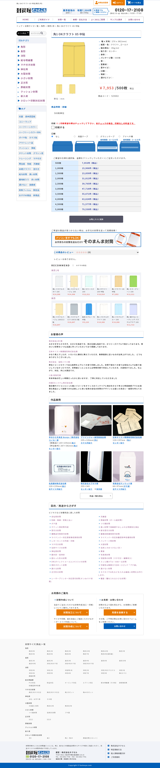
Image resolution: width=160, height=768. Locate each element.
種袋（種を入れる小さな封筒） (114, 578)
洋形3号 (122, 670)
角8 (128, 440)
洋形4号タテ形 (70, 663)
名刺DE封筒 (51, 712)
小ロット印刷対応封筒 (33, 100)
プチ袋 (67, 712)
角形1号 (55, 270)
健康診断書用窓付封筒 (110, 534)
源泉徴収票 (123, 683)
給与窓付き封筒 (107, 530)
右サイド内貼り (56, 489)
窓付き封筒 (56, 530)
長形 (23, 51)
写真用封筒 (105, 554)
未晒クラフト (25, 168)
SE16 (49, 719)
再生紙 (22, 163)
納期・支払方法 (80, 19)
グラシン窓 (38, 153)
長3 (73, 443)
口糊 (53, 133)
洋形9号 (104, 673)
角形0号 (32, 651)
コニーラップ (25, 121)
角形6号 (68, 654)
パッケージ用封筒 (108, 541)
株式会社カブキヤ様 (89, 483)
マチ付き (37, 158)
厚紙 (33, 147)
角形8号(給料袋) (107, 654)
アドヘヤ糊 (128, 136)
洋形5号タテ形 (88, 663)
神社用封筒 (56, 551)
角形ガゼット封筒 (59, 565)
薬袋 (102, 551)
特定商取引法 (116, 749)
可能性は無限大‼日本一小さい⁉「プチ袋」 (119, 565)
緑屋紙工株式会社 (70, 759)
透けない (23, 184)
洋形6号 (68, 673)
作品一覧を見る (96, 496)
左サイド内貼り (119, 489)
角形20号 (86, 651)
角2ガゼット (69, 692)
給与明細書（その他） (109, 683)
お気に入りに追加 (96, 219)
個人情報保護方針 (118, 753)
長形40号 (32, 663)
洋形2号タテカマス (108, 670)
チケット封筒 (25, 153)
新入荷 (24, 96)
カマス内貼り (86, 443)
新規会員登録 (103, 2)
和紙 (29, 163)
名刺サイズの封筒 (59, 547)
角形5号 (50, 654)
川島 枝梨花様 (55, 375)
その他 (49, 699)
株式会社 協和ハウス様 (59, 362)
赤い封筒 (35, 179)
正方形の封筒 (57, 572)
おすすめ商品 (25, 195)
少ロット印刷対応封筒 (33, 735)
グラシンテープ (107, 136)
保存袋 (99, 489)
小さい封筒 (27, 78)
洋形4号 (32, 673)
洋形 (23, 55)
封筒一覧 (62, 19)
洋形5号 (50, 673)
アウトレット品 (26, 142)
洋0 (95, 440)
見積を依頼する (120, 612)
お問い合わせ (134, 19)
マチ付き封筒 (57, 544)
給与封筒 (23, 174)
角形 (53, 298)
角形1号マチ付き (35, 692)
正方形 (24, 82)
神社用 (24, 69)
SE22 (31, 719)
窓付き (36, 168)
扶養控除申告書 (34, 685)
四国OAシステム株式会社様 (61, 383)
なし (58, 136)
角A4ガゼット (88, 692)
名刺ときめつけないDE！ (111, 547)
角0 (75, 445)
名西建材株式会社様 (57, 483)
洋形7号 (86, 673)
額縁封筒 (32, 676)
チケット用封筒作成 (60, 527)
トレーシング (25, 158)
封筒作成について (72, 626)
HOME (26, 19)
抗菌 (21, 116)
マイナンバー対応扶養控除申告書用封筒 (118, 537)
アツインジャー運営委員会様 (93, 437)
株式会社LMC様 (56, 341)
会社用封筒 (56, 516)
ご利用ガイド (44, 19)
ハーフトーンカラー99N (30, 132)
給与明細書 (27, 60)
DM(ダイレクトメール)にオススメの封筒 (69, 561)
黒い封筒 (33, 174)
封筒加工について (72, 612)
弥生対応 (50, 683)
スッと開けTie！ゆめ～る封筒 (114, 561)
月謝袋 (103, 516)
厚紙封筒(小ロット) (90, 738)
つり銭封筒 (105, 523)
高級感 (32, 184)
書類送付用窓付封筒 (60, 534)
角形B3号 (68, 706)
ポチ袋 (126, 486)
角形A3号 (50, 706)
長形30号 (122, 661)
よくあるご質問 (98, 19)
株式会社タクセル (118, 745)
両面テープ (83, 136)
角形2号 (68, 651)
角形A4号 (104, 651)
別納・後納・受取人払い (61, 520)
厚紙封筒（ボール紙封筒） (112, 520)
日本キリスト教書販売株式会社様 (63, 351)
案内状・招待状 (58, 554)
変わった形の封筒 (59, 558)
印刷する (60, 127)
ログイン (120, 2)
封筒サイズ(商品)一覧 (35, 644)
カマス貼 (33, 137)
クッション (24, 147)
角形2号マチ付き (53, 692)
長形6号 (104, 661)
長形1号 (32, 661)
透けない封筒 (106, 568)
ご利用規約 (115, 757)
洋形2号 (86, 670)
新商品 (36, 195)
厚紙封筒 (26, 87)
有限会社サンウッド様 (122, 483)
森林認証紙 (30, 116)
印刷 (53, 123)
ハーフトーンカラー (28, 126)
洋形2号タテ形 (52, 663)
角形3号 (122, 651)
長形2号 (50, 661)
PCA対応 (32, 683)
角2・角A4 (69, 738)
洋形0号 (32, 670)
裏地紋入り (24, 179)
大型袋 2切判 (34, 706)
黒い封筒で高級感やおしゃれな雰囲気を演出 (120, 527)
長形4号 (86, 661)
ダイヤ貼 (23, 137)
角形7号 (86, 654)
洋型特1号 (69, 670)
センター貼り (55, 448)
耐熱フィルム (25, 190)
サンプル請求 (116, 19)
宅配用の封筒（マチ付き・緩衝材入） (117, 558)
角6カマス (123, 673)
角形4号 (32, 654)
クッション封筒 (29, 91)
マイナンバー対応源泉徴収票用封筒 (66, 537)
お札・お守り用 (34, 699)
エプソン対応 (88, 683)
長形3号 (68, 661)
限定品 (36, 190)
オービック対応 (70, 683)
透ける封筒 (56, 568)
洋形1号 (50, 670)
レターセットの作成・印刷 (62, 541)
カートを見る (136, 2)
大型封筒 (104, 544)
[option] (74, 59)
